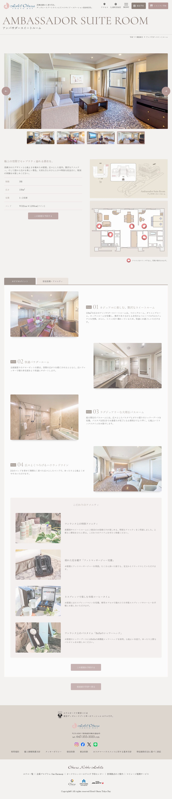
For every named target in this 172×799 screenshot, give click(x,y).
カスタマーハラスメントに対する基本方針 (112, 751)
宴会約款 (84, 751)
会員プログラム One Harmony (50, 773)
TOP (131, 37)
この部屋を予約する (43, 215)
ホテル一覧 (28, 773)
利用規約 (15, 751)
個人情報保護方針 (32, 751)
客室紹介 (139, 37)
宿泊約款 (71, 751)
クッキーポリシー (53, 751)
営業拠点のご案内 (115, 773)
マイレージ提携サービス (137, 773)
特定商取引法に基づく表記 (149, 751)
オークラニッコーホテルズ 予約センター (85, 773)
